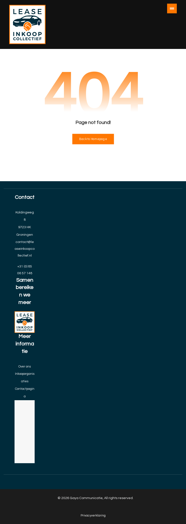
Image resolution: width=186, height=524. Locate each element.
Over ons (24, 366)
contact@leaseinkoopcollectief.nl (25, 248)
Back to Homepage (93, 139)
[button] (172, 8)
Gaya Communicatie (86, 498)
